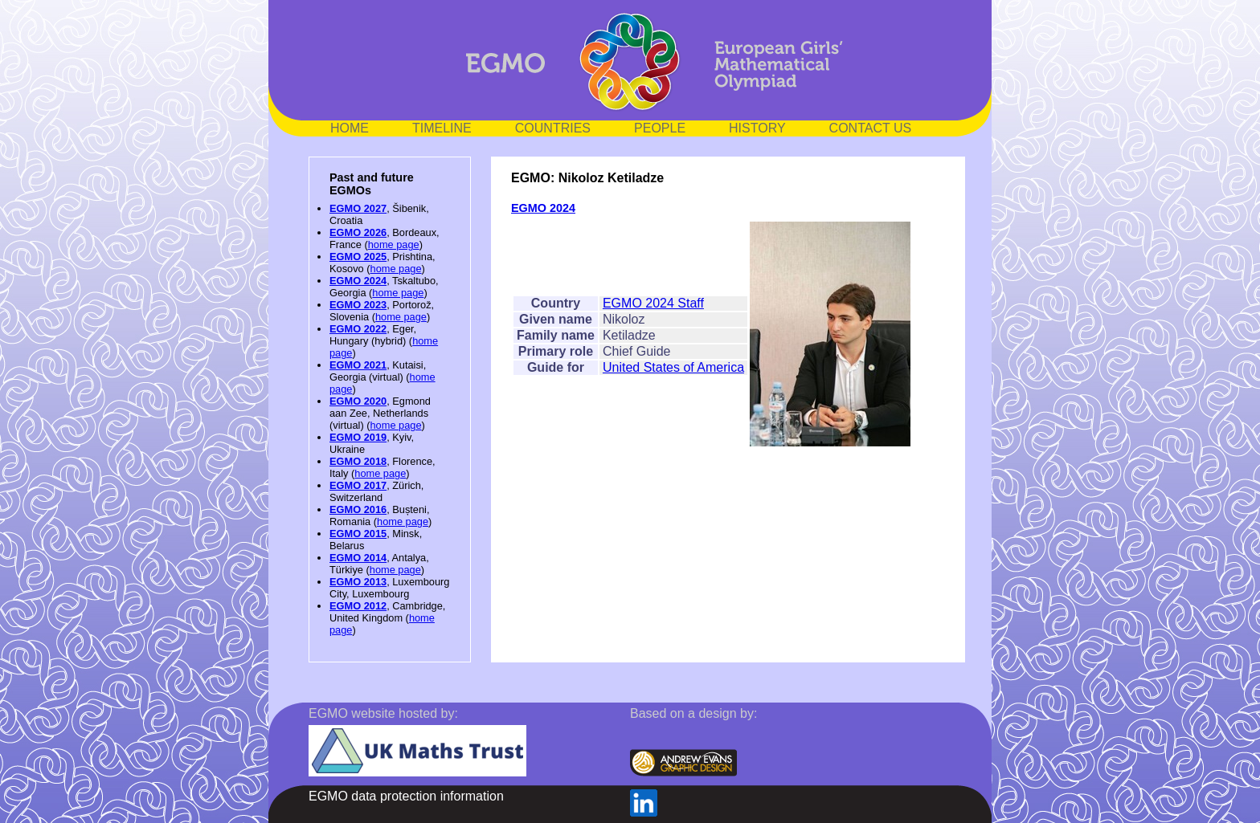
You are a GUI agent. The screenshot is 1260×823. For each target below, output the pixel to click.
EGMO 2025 (358, 257)
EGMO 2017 (358, 485)
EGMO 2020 (358, 401)
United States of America (673, 367)
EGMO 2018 (358, 461)
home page (393, 244)
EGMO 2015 (358, 534)
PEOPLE (659, 128)
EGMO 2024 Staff (653, 303)
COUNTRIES (553, 128)
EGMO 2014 (358, 558)
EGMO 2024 (358, 281)
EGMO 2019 (358, 437)
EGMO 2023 (358, 305)
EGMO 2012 (358, 606)
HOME (349, 128)
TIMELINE (442, 128)
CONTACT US (870, 128)
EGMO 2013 (358, 582)
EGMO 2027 (358, 208)
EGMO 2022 (358, 329)
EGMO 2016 (358, 509)
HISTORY (757, 128)
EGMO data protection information (406, 796)
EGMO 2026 (358, 232)
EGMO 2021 (358, 365)
